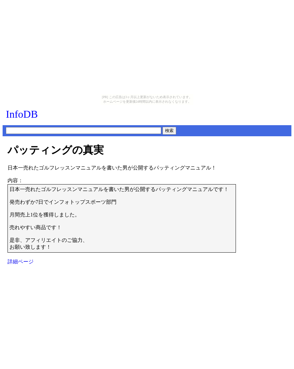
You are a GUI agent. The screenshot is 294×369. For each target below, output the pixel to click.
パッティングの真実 (56, 150)
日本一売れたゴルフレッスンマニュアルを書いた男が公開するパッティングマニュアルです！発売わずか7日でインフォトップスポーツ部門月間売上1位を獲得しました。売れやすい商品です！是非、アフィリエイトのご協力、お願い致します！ (119, 218)
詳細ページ (21, 261)
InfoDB (22, 114)
